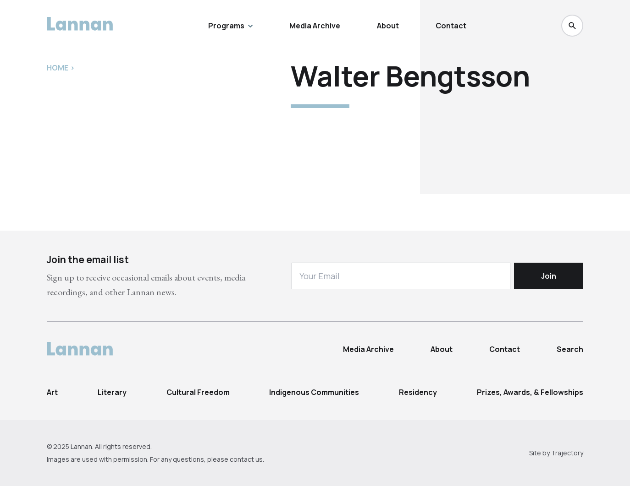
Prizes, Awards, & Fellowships (530, 392)
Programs (230, 26)
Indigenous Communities (314, 392)
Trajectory (567, 452)
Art (52, 392)
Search (570, 349)
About (388, 26)
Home (57, 68)
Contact (451, 26)
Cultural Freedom (198, 392)
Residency (418, 392)
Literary (112, 392)
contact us (246, 459)
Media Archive (314, 26)
